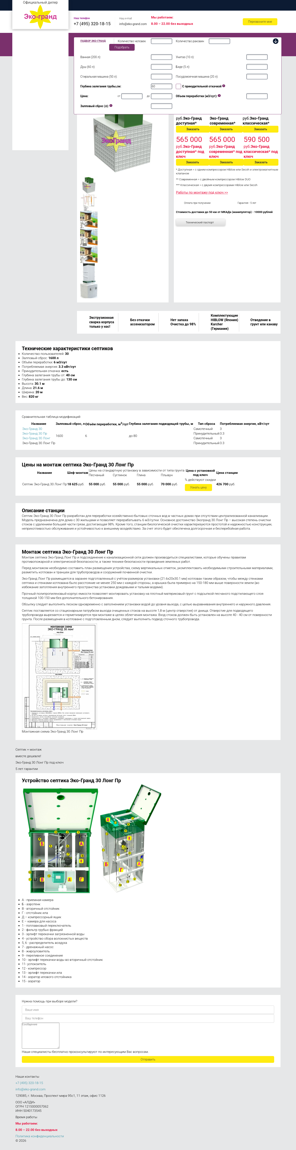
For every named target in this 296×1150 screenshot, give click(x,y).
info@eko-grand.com (133, 24)
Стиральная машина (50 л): (98, 76)
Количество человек (132, 41)
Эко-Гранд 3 (25, 48)
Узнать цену (198, 487)
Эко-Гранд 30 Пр (34, 433)
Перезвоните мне (260, 21)
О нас (104, 5)
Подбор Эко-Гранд (93, 40)
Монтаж (128, 5)
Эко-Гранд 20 (26, 93)
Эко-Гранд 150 (26, 146)
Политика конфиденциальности (39, 1141)
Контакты (262, 5)
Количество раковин (190, 41)
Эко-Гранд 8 (25, 66)
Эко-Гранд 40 (26, 114)
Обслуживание (207, 5)
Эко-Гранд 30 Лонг (36, 438)
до (148, 96)
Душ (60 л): (87, 67)
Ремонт (236, 5)
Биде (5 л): (183, 67)
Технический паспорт (200, 222)
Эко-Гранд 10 (26, 81)
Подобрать (121, 47)
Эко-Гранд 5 (25, 54)
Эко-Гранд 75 (26, 126)
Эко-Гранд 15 (26, 87)
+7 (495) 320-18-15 (92, 23)
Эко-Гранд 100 (26, 140)
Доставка (176, 5)
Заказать (192, 129)
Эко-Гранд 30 (26, 107)
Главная (81, 5)
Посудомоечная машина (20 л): (197, 76)
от (119, 96)
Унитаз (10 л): (185, 57)
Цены (151, 5)
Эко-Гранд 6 (25, 60)
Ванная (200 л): (90, 57)
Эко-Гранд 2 (25, 42)
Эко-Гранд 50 (26, 120)
